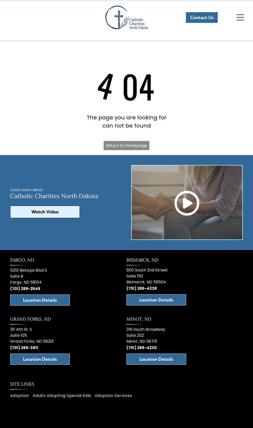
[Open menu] (240, 17)
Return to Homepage (126, 145)
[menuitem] (21, 396)
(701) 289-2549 (25, 288)
